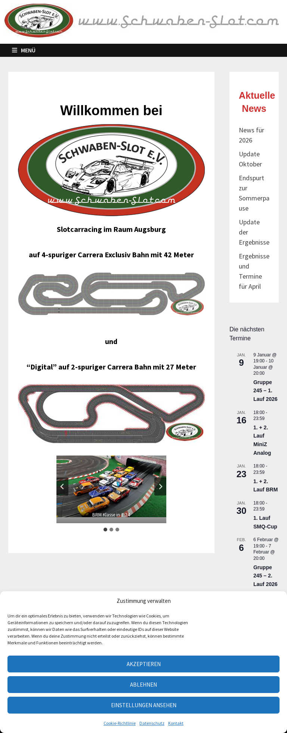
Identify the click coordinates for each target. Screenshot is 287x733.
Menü (24, 50)
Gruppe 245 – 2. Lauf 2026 (265, 575)
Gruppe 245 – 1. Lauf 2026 (265, 390)
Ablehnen (143, 684)
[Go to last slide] (62, 487)
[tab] (105, 529)
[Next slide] (160, 487)
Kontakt (175, 723)
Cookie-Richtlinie (120, 723)
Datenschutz (151, 723)
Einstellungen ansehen (143, 705)
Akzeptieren (144, 664)
